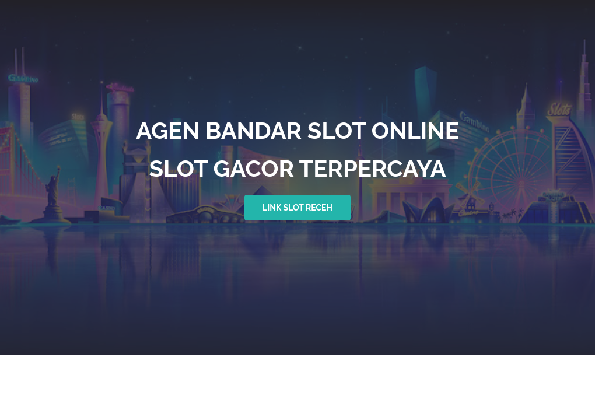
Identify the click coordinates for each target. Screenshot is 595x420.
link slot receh (297, 207)
